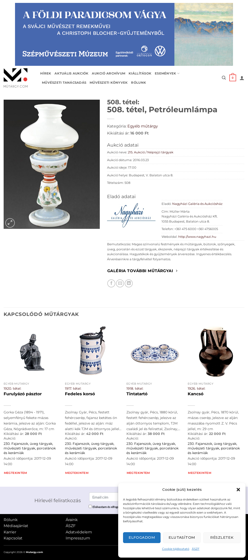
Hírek (45, 73)
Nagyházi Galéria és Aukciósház (197, 204)
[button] (238, 489)
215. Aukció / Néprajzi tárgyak (150, 152)
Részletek (221, 537)
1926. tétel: (196, 388)
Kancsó (195, 393)
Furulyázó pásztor (23, 393)
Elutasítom (182, 537)
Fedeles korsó (80, 393)
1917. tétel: (73, 388)
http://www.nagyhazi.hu (197, 237)
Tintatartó (136, 393)
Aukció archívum (108, 73)
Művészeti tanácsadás (64, 82)
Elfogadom (142, 537)
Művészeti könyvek (109, 82)
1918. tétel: (134, 388)
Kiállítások (140, 73)
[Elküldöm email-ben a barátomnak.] (120, 283)
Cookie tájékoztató (175, 549)
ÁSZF (196, 549)
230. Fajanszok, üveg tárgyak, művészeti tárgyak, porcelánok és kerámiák (30, 448)
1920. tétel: (12, 388)
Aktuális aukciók (71, 73)
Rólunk (138, 82)
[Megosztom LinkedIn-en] (129, 283)
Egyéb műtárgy (142, 126)
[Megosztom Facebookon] (111, 283)
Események (167, 73)
